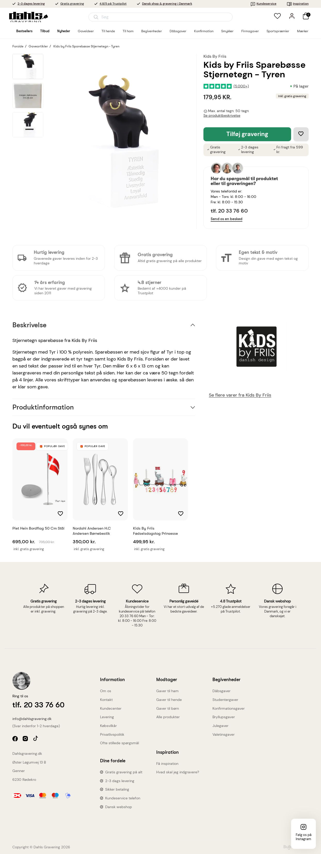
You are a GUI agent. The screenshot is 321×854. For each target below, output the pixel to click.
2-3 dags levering (119, 780)
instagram (26, 739)
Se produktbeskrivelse (221, 115)
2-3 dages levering (31, 4)
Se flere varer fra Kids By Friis (240, 395)
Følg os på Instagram (303, 837)
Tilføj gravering (247, 134)
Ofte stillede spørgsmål (119, 743)
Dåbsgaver (221, 691)
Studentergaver (225, 699)
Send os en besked (226, 218)
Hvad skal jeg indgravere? (177, 772)
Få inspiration (167, 763)
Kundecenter (110, 708)
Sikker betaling (117, 789)
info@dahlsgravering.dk (32, 718)
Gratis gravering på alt (123, 772)
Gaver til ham (167, 691)
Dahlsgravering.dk (27, 753)
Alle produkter (168, 717)
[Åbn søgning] (160, 17)
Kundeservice (263, 4)
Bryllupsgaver (223, 717)
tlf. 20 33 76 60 (229, 210)
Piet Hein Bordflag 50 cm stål (38, 528)
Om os (105, 691)
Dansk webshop (118, 807)
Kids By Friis (214, 56)
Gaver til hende (169, 699)
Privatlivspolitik (112, 734)
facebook (15, 739)
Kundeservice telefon (122, 798)
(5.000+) (241, 86)
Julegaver (220, 725)
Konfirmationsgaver (228, 708)
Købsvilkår (108, 725)
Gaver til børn (167, 708)
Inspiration (298, 4)
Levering (107, 717)
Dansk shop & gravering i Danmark (167, 4)
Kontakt (106, 699)
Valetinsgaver (223, 734)
